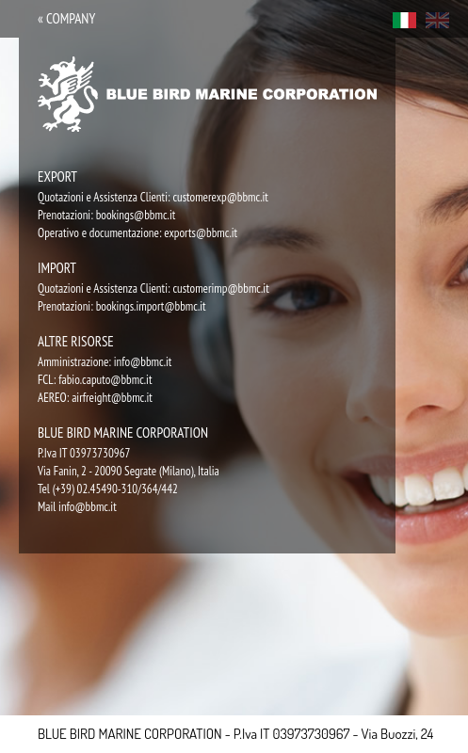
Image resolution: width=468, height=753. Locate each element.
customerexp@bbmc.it (220, 197)
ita (404, 20)
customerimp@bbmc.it (220, 288)
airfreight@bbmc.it (112, 398)
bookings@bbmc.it (136, 215)
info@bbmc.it (143, 362)
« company (66, 18)
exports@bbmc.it (200, 233)
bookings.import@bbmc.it (151, 306)
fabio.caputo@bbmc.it (105, 380)
